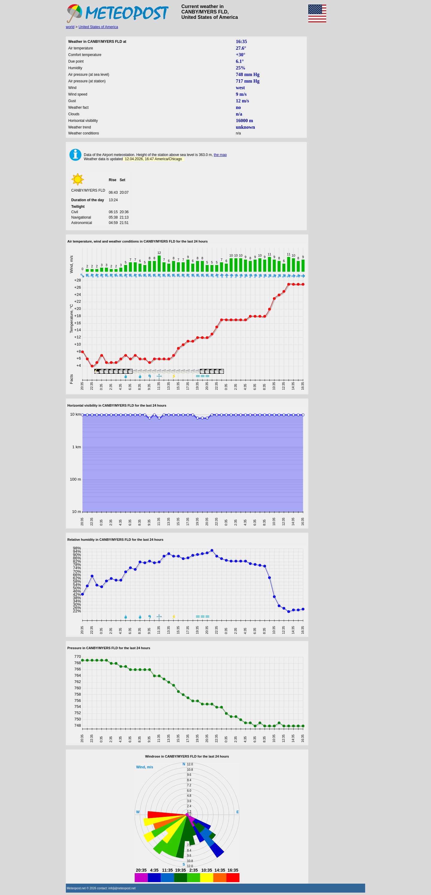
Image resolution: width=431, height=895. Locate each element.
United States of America (98, 27)
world (70, 27)
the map (220, 155)
